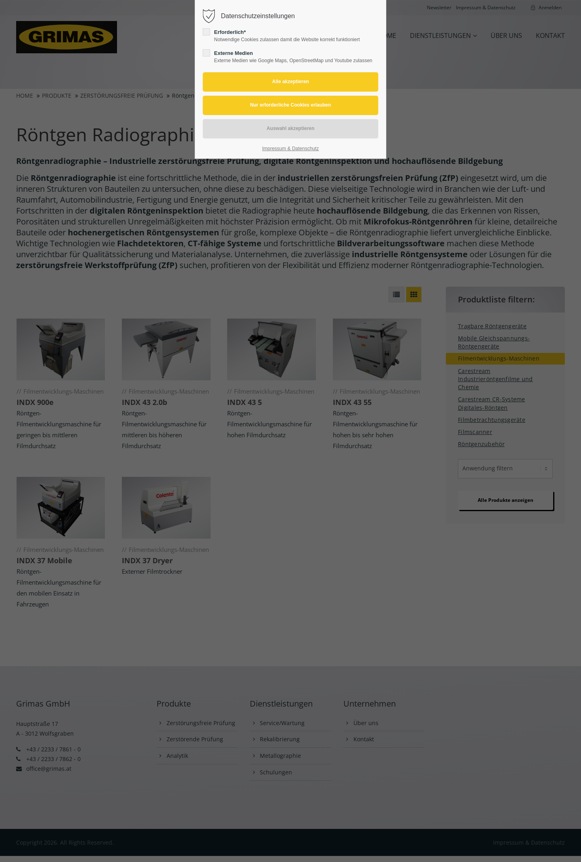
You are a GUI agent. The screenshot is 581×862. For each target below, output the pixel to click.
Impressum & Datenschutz (290, 148)
